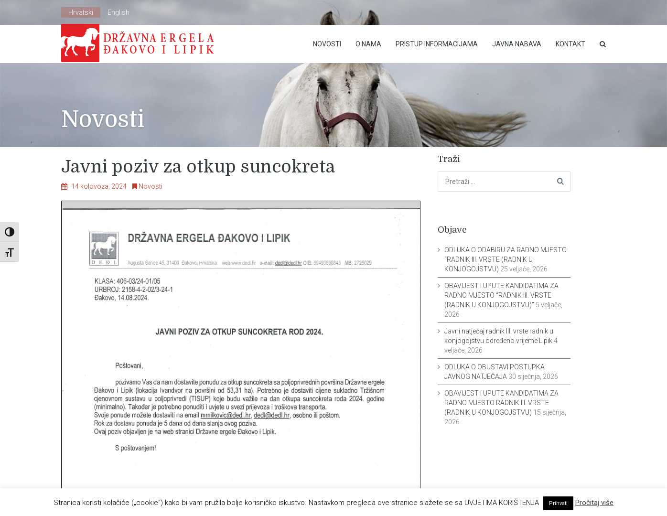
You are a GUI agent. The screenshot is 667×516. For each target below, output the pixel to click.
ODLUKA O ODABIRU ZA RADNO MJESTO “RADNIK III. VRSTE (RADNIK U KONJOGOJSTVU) (505, 259)
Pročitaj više (594, 502)
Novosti (327, 44)
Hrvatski (80, 12)
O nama (368, 44)
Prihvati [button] (558, 503)
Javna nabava (516, 44)
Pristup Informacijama (437, 44)
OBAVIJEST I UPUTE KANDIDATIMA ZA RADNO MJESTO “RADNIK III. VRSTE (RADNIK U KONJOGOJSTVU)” (501, 295)
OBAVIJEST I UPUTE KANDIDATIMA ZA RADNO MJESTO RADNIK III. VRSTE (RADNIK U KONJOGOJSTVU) (501, 402)
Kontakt (570, 44)
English (118, 12)
